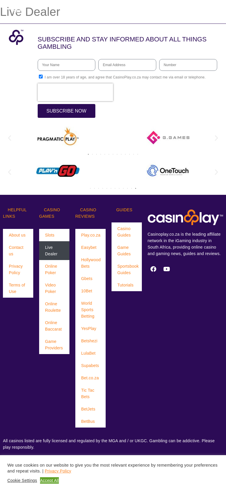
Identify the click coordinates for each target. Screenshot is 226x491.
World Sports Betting (87, 310)
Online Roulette (53, 307)
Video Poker (50, 288)
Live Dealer (51, 250)
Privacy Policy (16, 269)
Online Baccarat (53, 325)
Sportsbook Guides (128, 269)
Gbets (86, 278)
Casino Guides (124, 231)
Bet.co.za (90, 378)
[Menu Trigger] (17, 10)
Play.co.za (91, 235)
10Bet (86, 291)
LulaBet (88, 353)
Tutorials (125, 285)
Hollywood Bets (91, 263)
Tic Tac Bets (87, 393)
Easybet (89, 247)
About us (17, 235)
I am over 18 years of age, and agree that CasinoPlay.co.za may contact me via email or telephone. (125, 77)
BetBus (88, 421)
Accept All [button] (49, 480)
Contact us (16, 250)
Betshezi (89, 340)
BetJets (88, 409)
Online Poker (51, 269)
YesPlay (88, 328)
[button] (9, 138)
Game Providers (54, 344)
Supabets (90, 365)
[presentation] (75, 92)
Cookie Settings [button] (22, 480)
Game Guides (124, 250)
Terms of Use (17, 288)
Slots (49, 235)
